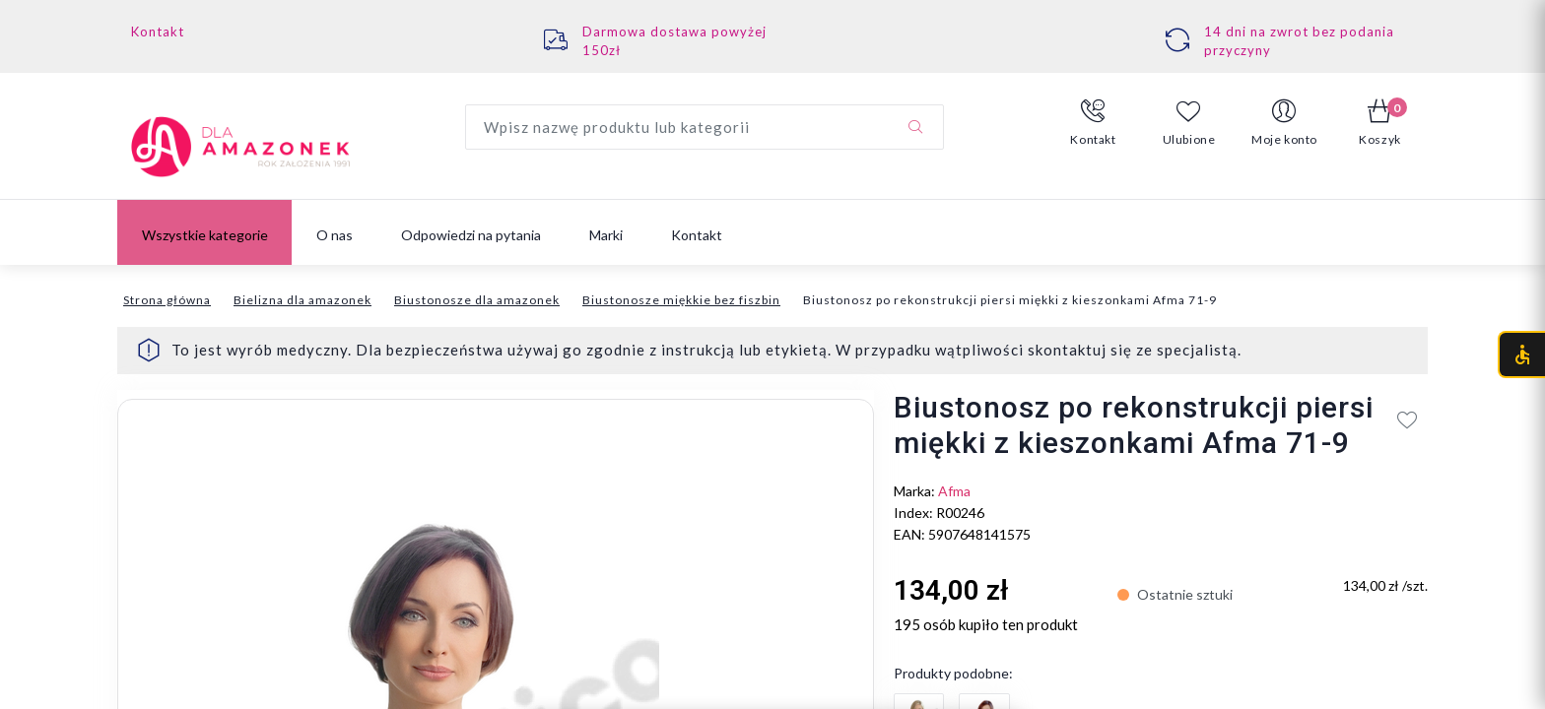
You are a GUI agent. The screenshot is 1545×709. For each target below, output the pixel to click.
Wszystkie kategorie (205, 234)
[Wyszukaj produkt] (704, 127)
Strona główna (167, 299)
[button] (1093, 123)
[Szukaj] (915, 127)
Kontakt (157, 31)
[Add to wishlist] (1407, 419)
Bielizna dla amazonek (302, 299)
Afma (954, 491)
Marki (606, 234)
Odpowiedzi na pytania (471, 234)
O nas (334, 234)
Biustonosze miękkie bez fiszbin (681, 299)
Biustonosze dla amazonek (477, 299)
